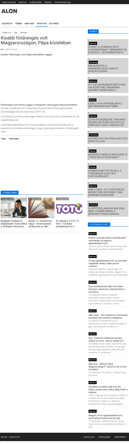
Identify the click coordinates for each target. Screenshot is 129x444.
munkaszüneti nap (62, 2)
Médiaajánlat (104, 437)
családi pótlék (35, 2)
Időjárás (48, 2)
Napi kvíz (23, 2)
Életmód (54, 23)
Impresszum (89, 437)
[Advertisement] (42, 80)
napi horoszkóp (9, 2)
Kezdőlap (7, 23)
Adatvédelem (120, 437)
